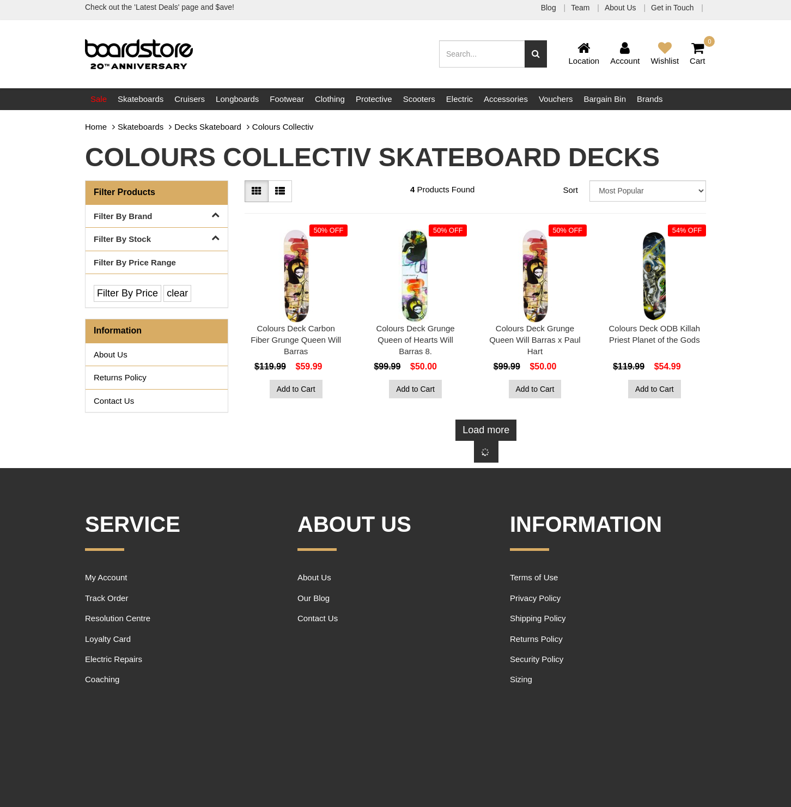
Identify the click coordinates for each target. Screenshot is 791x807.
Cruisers (189, 99)
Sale (98, 99)
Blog (549, 7)
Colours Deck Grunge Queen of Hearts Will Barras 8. (415, 340)
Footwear (287, 99)
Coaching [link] (102, 679)
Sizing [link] (521, 679)
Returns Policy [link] (120, 377)
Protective (374, 99)
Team (581, 7)
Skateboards (140, 99)
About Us (621, 7)
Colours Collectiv (283, 126)
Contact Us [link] (114, 400)
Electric (459, 99)
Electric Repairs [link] (113, 659)
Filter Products (124, 192)
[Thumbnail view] (257, 191)
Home (96, 126)
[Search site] (536, 54)
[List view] (280, 191)
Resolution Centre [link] (117, 618)
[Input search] (482, 54)
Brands (650, 99)
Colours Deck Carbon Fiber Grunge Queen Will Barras (296, 340)
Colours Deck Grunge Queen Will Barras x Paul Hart (535, 340)
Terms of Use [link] (534, 577)
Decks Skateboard (207, 126)
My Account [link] (106, 577)
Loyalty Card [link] (108, 639)
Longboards (237, 99)
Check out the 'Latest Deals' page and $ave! (159, 7)
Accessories (506, 99)
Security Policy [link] (536, 659)
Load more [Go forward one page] (486, 429)
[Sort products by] (647, 191)
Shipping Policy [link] (538, 618)
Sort (570, 190)
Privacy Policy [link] (535, 598)
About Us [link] (110, 354)
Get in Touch (673, 7)
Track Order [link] (106, 598)
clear (177, 293)
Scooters (419, 99)
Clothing (330, 99)
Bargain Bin (604, 99)
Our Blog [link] (313, 598)
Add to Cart (296, 389)
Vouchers (556, 99)
